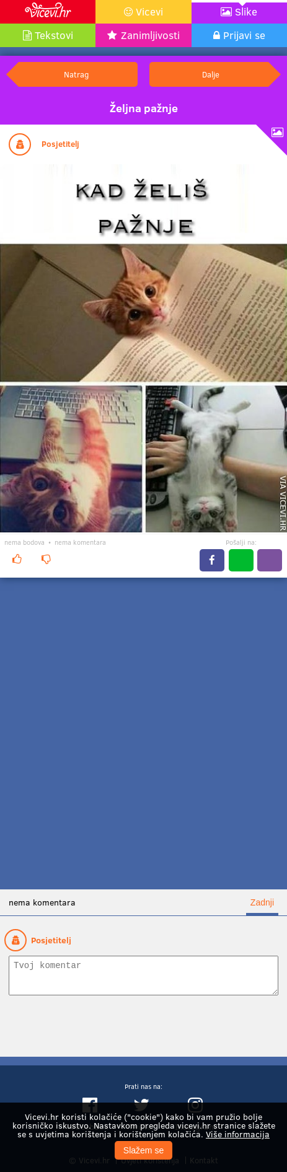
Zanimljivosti (150, 35)
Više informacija (238, 1134)
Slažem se (143, 1150)
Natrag (76, 74)
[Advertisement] (143, 733)
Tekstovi (54, 35)
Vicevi (149, 11)
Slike (246, 11)
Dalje (210, 74)
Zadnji (262, 902)
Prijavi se (244, 35)
